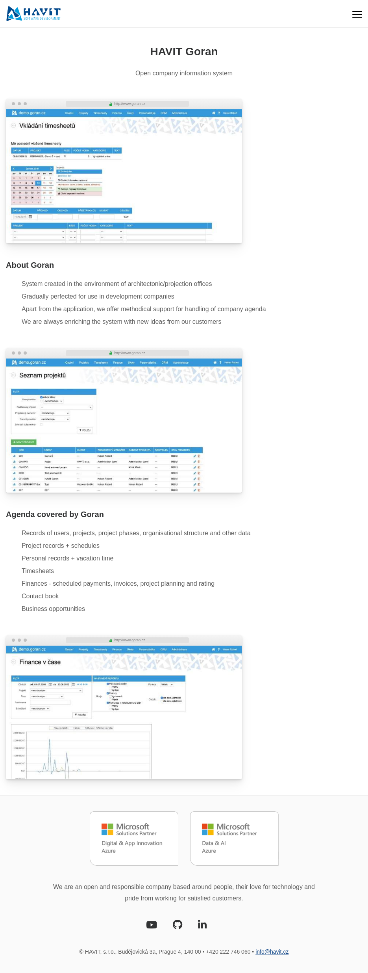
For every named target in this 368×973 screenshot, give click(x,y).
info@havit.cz (271, 952)
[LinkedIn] (202, 926)
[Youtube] (151, 926)
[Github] (177, 926)
